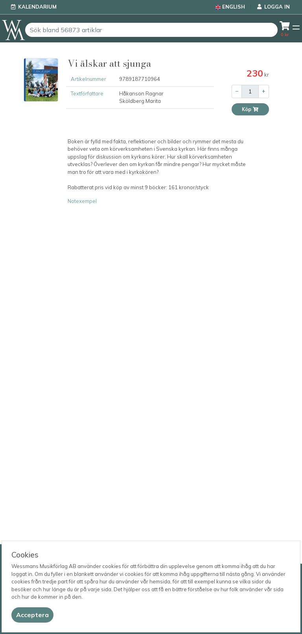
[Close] (32, 615)
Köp (250, 109)
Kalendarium (37, 7)
